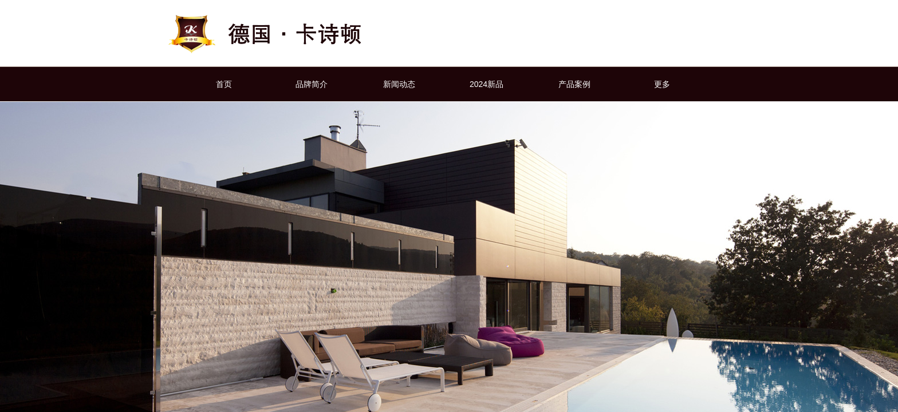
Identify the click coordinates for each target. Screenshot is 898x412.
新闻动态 (399, 84)
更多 (662, 84)
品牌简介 (312, 84)
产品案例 (574, 84)
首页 (224, 84)
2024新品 (486, 84)
